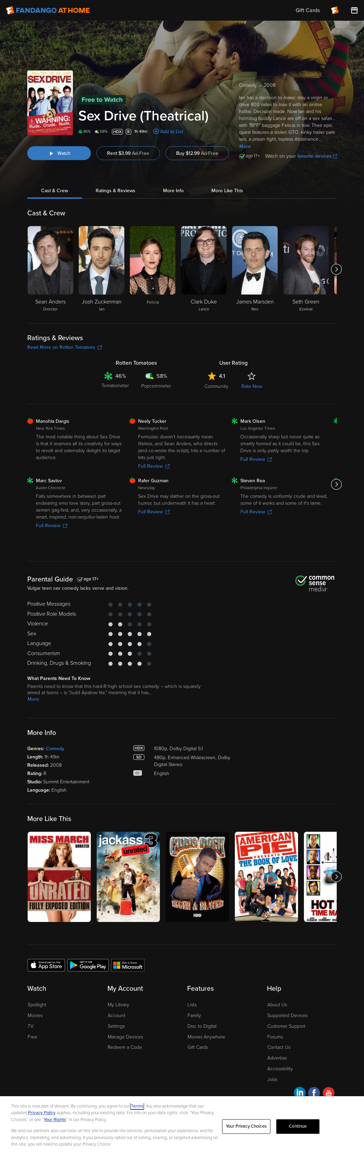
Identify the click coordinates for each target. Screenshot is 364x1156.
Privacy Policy (42, 1113)
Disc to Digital (202, 1026)
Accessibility (280, 1069)
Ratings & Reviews (115, 191)
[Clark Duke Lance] (204, 269)
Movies (35, 1015)
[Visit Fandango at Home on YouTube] (328, 1094)
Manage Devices (125, 1037)
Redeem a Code (125, 1047)
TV (30, 1026)
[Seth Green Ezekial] (306, 269)
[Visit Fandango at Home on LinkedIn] (299, 1094)
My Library (118, 1005)
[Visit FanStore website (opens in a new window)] (354, 10)
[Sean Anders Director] (50, 269)
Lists (192, 1005)
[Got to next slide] (336, 269)
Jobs (272, 1079)
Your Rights (55, 1119)
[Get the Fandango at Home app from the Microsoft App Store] (128, 965)
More (245, 146)
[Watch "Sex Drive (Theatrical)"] (59, 153)
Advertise (277, 1058)
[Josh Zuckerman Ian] (101, 269)
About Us (277, 1005)
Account (116, 1015)
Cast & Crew (54, 191)
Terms (137, 1106)
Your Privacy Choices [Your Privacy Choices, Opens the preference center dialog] (246, 1126)
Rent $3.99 (128, 153)
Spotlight (37, 1005)
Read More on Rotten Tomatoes (64, 347)
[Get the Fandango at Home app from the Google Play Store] (88, 965)
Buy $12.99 (197, 153)
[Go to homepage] (48, 10)
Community (216, 386)
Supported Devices (287, 1015)
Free (32, 1037)
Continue (298, 1126)
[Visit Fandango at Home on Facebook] (314, 1094)
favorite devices (317, 156)
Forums (275, 1037)
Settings (116, 1026)
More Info (173, 191)
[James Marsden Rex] (255, 269)
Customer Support (286, 1026)
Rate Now (251, 386)
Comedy (55, 749)
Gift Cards (198, 1047)
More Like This (227, 191)
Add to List (171, 131)
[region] (182, 1126)
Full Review (154, 466)
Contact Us (278, 1047)
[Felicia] (153, 269)
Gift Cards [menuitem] (308, 10)
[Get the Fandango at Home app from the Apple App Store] (46, 965)
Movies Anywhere (206, 1037)
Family (194, 1015)
